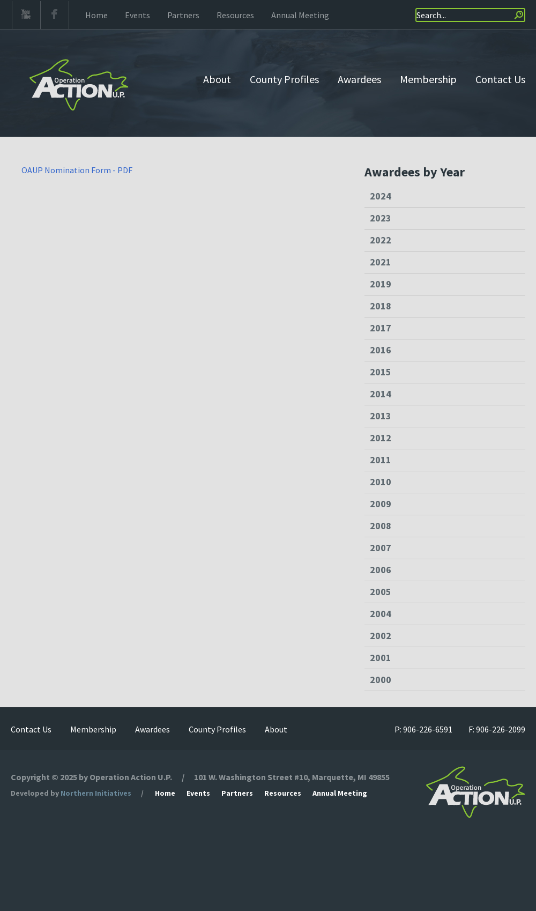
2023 (380, 218)
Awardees (359, 79)
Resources (235, 15)
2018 (380, 306)
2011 (380, 460)
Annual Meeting (300, 15)
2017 (380, 328)
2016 (380, 350)
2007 (380, 548)
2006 (380, 570)
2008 (380, 526)
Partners (183, 15)
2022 (380, 240)
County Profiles (284, 79)
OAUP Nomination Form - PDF (76, 170)
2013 (380, 416)
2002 (380, 635)
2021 (380, 262)
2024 (380, 196)
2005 (380, 592)
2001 (380, 657)
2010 (380, 482)
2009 (380, 504)
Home (96, 15)
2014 (380, 394)
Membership (428, 79)
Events (137, 15)
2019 (380, 284)
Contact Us (500, 79)
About (217, 79)
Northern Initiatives (96, 793)
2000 (380, 679)
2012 (380, 438)
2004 (380, 614)
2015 (380, 372)
